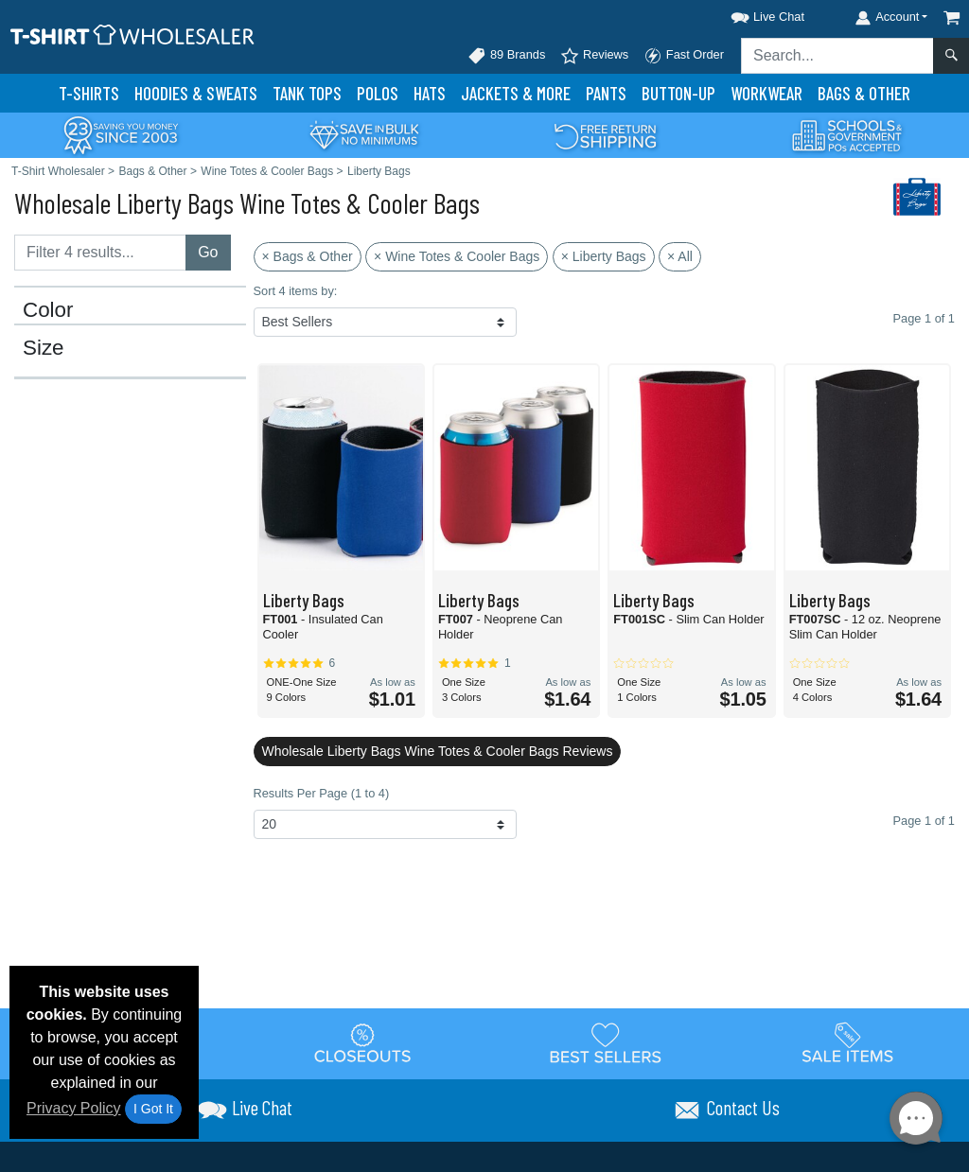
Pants (606, 93)
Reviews (594, 55)
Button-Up (678, 93)
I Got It (153, 1108)
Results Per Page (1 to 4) (322, 793)
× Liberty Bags (603, 256)
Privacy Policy (73, 1108)
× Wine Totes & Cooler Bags (456, 256)
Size (43, 348)
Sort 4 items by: (296, 291)
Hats (430, 93)
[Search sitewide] (837, 56)
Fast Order (683, 55)
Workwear (766, 93)
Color (48, 310)
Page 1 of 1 (924, 820)
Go (208, 252)
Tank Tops (307, 93)
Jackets (516, 93)
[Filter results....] (100, 253)
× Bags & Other (307, 256)
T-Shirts (89, 93)
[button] (750, 13)
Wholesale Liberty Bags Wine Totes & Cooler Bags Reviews (437, 751)
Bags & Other (864, 93)
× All (680, 256)
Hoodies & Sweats (195, 93)
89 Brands (506, 55)
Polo (377, 93)
